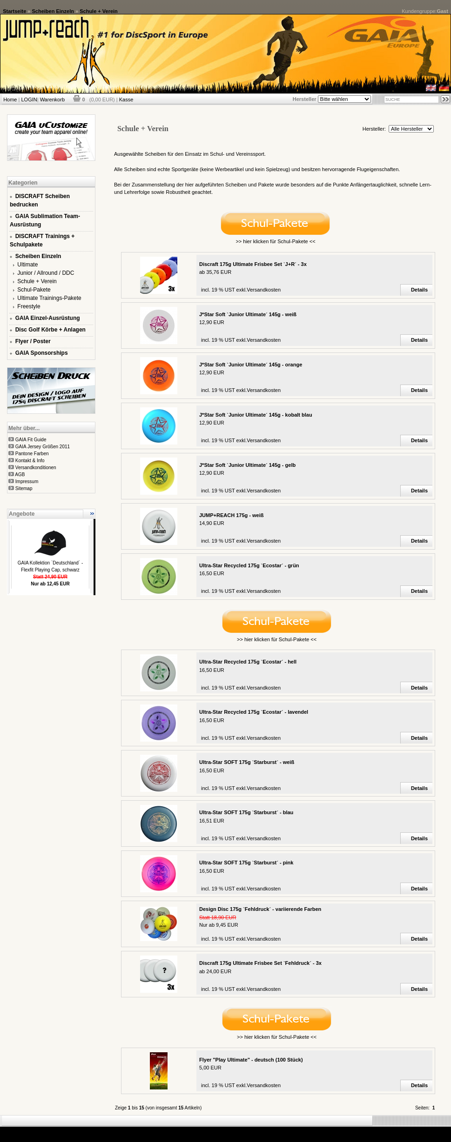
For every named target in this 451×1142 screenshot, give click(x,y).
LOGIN (29, 99)
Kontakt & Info (30, 460)
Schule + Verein (99, 11)
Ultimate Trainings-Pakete (49, 298)
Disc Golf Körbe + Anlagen (50, 329)
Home (10, 99)
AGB (20, 474)
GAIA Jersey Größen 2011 (42, 446)
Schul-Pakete (33, 289)
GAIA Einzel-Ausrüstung (47, 318)
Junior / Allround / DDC (45, 273)
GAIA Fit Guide (31, 439)
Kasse (126, 99)
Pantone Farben (32, 453)
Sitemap (24, 488)
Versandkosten (264, 289)
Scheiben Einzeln (53, 11)
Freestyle (28, 306)
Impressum (26, 481)
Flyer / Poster (33, 341)
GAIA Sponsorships (41, 353)
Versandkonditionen (35, 467)
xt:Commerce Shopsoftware (257, 1130)
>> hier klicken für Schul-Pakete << (275, 241)
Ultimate (27, 264)
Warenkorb (52, 99)
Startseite (14, 11)
